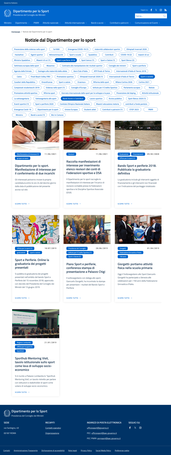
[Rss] (164, 9)
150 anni (123, 256)
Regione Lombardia (24, 342)
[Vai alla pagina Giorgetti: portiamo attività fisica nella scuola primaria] (125, 298)
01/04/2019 (153, 248)
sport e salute (35, 252)
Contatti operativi (53, 428)
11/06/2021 (50, 154)
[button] (122, 450)
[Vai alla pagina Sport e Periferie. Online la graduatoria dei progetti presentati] (22, 298)
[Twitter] (155, 9)
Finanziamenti (138, 154)
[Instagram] (159, 9)
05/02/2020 (153, 154)
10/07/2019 (50, 248)
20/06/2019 (102, 248)
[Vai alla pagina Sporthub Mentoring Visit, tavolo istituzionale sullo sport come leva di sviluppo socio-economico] (22, 392)
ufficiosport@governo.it (98, 428)
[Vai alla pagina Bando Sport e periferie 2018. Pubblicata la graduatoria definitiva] (125, 203)
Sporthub (20, 351)
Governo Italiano (10, 2)
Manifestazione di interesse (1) (28, 154)
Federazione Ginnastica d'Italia (130, 252)
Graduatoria (124, 154)
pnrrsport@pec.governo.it (109, 438)
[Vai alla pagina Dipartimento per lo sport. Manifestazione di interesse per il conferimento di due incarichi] (22, 203)
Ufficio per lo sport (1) (127, 158)
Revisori (71, 154)
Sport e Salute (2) (74, 256)
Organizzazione (52, 433)
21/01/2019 (50, 342)
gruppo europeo (22, 158)
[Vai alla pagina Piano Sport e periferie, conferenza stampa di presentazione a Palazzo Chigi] (73, 298)
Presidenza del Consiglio (77, 248)
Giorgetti (123, 248)
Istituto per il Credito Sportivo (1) (80, 252)
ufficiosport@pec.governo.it (104, 433)
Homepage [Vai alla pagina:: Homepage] (15, 31)
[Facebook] (150, 9)
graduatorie (21, 252)
